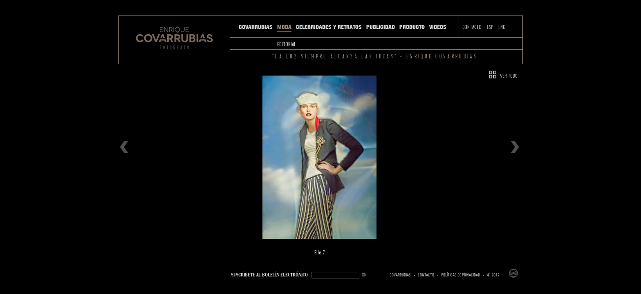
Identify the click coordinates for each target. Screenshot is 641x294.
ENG (502, 27)
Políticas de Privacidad (460, 275)
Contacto (472, 27)
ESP (490, 27)
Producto (412, 27)
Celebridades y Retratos (329, 27)
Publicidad (380, 27)
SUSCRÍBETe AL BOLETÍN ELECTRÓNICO (269, 275)
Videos (437, 27)
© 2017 (493, 275)
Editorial (286, 44)
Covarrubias (256, 27)
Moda (284, 27)
